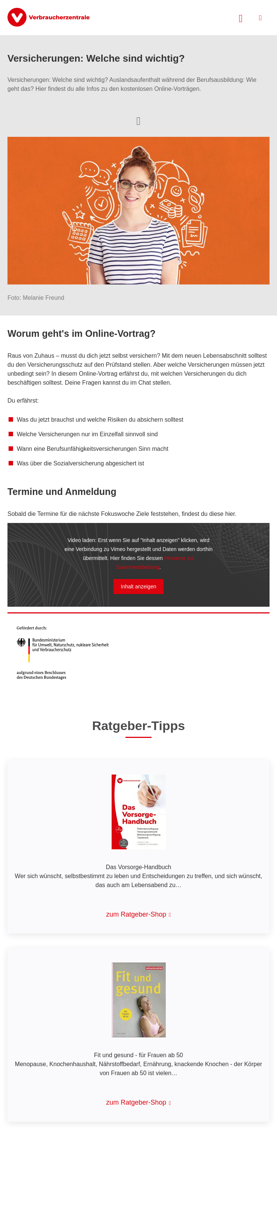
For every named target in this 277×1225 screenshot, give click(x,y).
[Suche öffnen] (241, 17)
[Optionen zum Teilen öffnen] (138, 120)
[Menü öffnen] (260, 17)
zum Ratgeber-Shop (136, 914)
